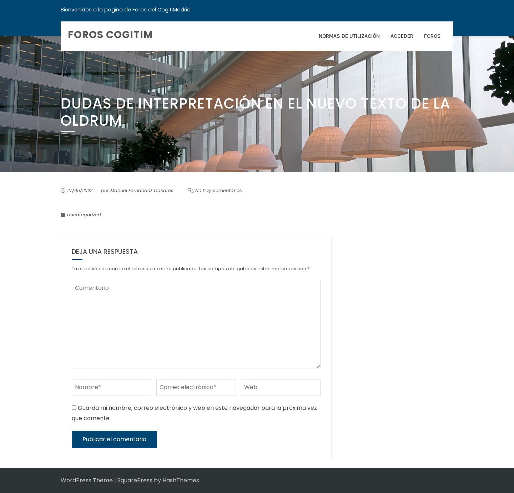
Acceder (401, 36)
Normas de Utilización (349, 36)
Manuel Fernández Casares (141, 190)
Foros (432, 36)
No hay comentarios (218, 190)
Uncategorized (84, 215)
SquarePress (134, 480)
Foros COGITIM (110, 35)
